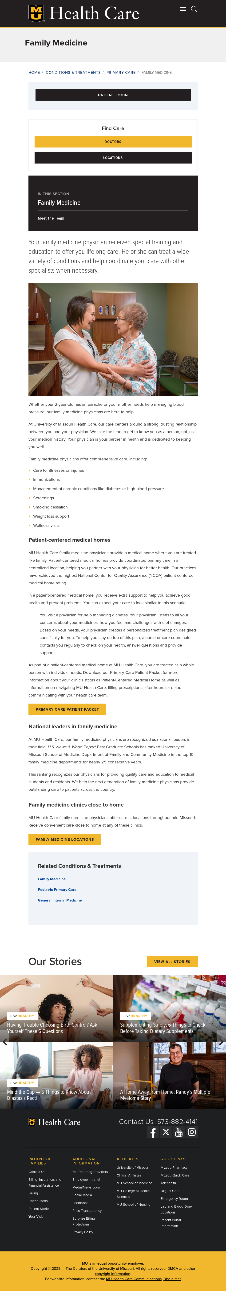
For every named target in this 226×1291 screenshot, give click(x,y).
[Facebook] (153, 1132)
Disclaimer (172, 1279)
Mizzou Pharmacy (174, 1167)
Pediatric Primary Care (57, 889)
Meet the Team (51, 218)
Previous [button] (4, 1041)
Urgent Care (170, 1191)
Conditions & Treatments (73, 72)
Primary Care (121, 72)
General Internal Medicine (60, 900)
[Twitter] (166, 1132)
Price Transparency (87, 1211)
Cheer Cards (38, 1201)
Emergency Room (174, 1199)
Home (34, 72)
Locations (113, 158)
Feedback (80, 1203)
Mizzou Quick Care (175, 1175)
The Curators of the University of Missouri (100, 1268)
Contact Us (136, 1121)
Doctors (113, 141)
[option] (56, 1042)
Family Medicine (59, 203)
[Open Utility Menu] (183, 9)
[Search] (194, 9)
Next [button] (221, 1041)
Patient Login (113, 95)
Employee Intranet (86, 1179)
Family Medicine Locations (65, 839)
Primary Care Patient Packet (67, 709)
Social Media (82, 1195)
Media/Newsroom (86, 1187)
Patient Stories (39, 1209)
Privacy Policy (82, 1232)
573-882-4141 (177, 1121)
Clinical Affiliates (129, 1175)
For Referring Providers (90, 1172)
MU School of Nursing (134, 1204)
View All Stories (172, 961)
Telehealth (168, 1183)
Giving (33, 1193)
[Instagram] (192, 1132)
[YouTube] (179, 1132)
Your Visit (35, 1216)
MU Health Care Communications (134, 1279)
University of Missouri (133, 1167)
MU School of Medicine (134, 1183)
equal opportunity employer (120, 1263)
